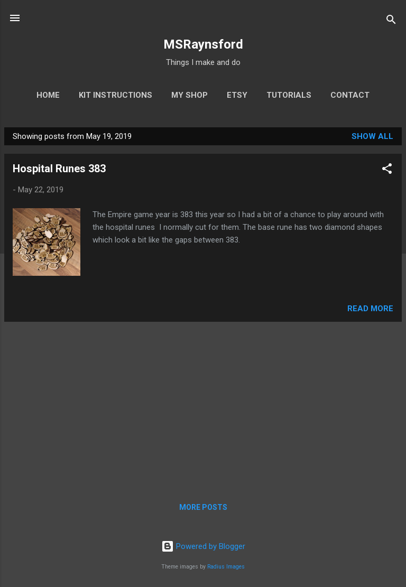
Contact (350, 95)
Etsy (237, 95)
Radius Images (226, 566)
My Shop (189, 95)
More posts (203, 507)
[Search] (391, 21)
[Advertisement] (203, 404)
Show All (372, 136)
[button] (387, 170)
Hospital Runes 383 (59, 168)
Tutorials (288, 95)
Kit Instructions (115, 95)
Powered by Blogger (203, 546)
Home (48, 95)
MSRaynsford (203, 44)
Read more (370, 308)
